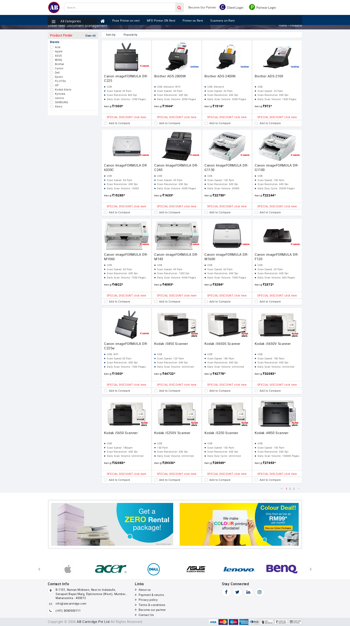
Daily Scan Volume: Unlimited (175, 366)
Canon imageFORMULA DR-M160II (226, 256)
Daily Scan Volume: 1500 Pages (126, 99)
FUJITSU (60, 81)
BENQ (58, 60)
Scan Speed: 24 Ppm (270, 91)
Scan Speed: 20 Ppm (270, 269)
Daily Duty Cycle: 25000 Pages (276, 188)
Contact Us (144, 615)
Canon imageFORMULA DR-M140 (176, 256)
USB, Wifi (112, 354)
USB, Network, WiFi (169, 86)
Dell (57, 72)
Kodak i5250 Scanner (221, 432)
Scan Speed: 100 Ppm (271, 180)
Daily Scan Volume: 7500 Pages (126, 277)
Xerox (58, 106)
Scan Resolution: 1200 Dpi (173, 273)
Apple (58, 51)
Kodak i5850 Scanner (171, 343)
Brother (59, 64)
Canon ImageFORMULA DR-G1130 (226, 167)
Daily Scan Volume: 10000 (123, 188)
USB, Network (215, 86)
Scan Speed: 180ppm (120, 447)
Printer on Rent (199, 18)
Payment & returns (149, 595)
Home (283, 25)
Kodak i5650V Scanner (273, 343)
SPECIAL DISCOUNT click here (126, 117)
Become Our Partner (202, 7)
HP (57, 85)
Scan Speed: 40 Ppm (170, 269)
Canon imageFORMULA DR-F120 (276, 256)
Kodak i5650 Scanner (121, 432)
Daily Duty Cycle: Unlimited (224, 455)
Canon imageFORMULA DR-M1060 (126, 256)
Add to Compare (119, 123)
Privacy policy (146, 600)
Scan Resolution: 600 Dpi (172, 95)
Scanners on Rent (231, 18)
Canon (59, 68)
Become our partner (150, 610)
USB (109, 86)
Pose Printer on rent (127, 18)
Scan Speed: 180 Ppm (220, 358)
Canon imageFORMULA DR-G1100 (276, 167)
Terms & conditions (150, 605)
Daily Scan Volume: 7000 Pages (226, 277)
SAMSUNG (61, 102)
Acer (58, 47)
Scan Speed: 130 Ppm (220, 180)
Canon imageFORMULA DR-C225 (126, 78)
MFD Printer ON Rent (165, 18)
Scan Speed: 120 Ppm (170, 358)
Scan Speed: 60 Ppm (119, 180)
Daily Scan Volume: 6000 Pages (176, 277)
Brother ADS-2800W (170, 76)
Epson (59, 76)
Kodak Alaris (63, 89)
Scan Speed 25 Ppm (119, 91)
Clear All (90, 35)
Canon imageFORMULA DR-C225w (126, 345)
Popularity (131, 34)
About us (143, 590)
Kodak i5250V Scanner (172, 432)
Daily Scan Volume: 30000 (223, 188)
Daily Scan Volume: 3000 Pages (176, 99)
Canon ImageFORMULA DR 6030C (125, 167)
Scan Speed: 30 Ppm (170, 91)
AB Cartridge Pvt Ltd (93, 621)
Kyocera (60, 93)
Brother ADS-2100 (269, 76)
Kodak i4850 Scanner (271, 432)
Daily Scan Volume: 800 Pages (276, 277)
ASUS (58, 55)
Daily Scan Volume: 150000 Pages (279, 455)
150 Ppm (162, 447)
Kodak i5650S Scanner (222, 343)
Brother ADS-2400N (219, 76)
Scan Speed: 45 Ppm (170, 180)
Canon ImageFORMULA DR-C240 (176, 167)
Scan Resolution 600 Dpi (122, 95)
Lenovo (59, 98)
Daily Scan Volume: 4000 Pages (176, 188)
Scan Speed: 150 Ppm (220, 447)
